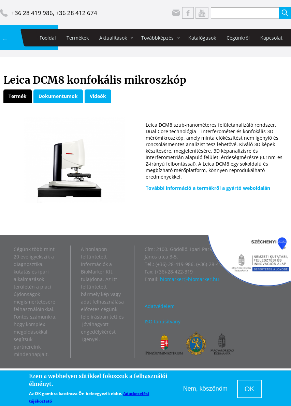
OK (249, 389)
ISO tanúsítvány (162, 321)
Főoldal (48, 37)
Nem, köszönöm (205, 388)
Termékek (78, 37)
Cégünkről (238, 37)
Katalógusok (202, 37)
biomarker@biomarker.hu (189, 279)
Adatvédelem (160, 306)
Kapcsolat (271, 37)
